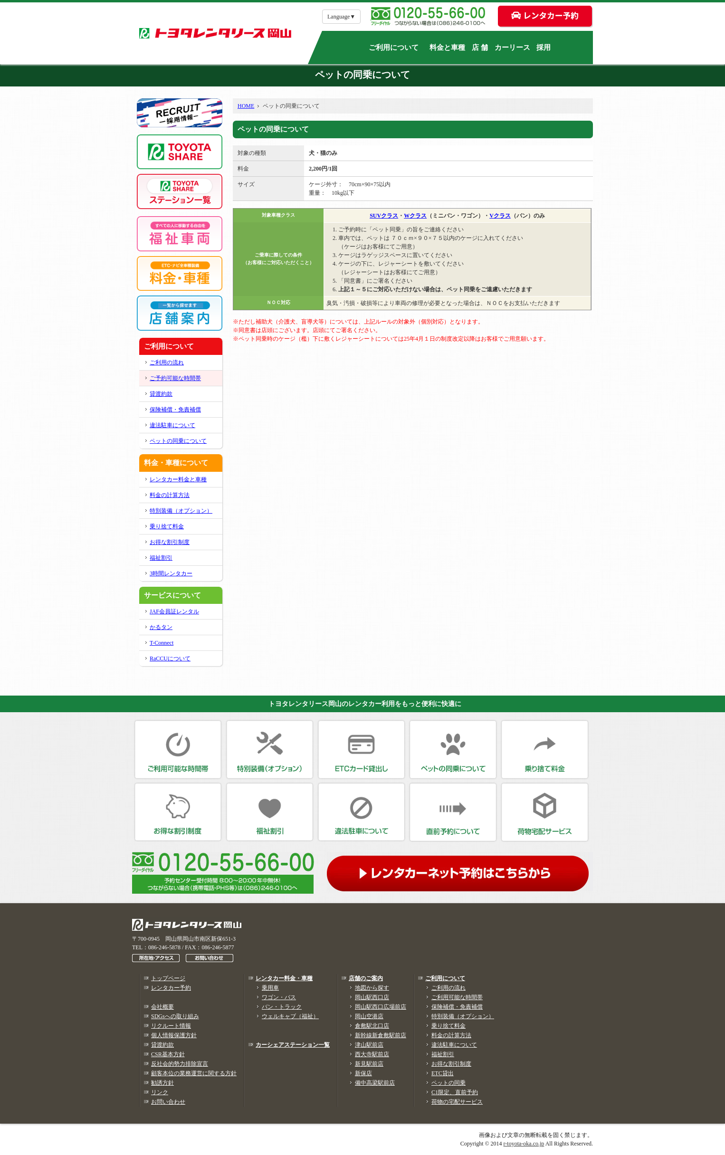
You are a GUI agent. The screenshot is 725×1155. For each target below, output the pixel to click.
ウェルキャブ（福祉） (290, 1016)
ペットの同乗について (178, 441)
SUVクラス (384, 215)
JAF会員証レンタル (174, 611)
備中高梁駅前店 (375, 1082)
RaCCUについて (170, 658)
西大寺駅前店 (372, 1054)
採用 (543, 47)
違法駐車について (172, 425)
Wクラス (415, 215)
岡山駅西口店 (372, 997)
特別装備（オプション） (181, 510)
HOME (246, 106)
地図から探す (372, 987)
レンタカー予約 (171, 987)
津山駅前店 (369, 1044)
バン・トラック (282, 1006)
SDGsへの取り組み (175, 1016)
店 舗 (480, 47)
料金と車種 (447, 47)
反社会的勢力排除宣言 (179, 1063)
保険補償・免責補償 (175, 409)
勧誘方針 (162, 1082)
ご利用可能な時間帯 (457, 997)
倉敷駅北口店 (372, 1025)
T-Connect (161, 643)
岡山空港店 (369, 1016)
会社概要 (162, 1006)
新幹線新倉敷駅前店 (380, 1035)
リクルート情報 (171, 1025)
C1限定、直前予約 (454, 1092)
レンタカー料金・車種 (284, 978)
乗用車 (270, 987)
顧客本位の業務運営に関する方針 (194, 1073)
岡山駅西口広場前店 (380, 1006)
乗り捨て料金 (167, 526)
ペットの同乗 (448, 1082)
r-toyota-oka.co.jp (524, 1143)
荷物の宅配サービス (457, 1101)
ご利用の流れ (167, 362)
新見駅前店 (369, 1063)
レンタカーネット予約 (460, 871)
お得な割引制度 (170, 542)
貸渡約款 (161, 394)
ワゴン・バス (279, 997)
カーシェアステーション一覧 (293, 1044)
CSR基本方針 (168, 1054)
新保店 (363, 1073)
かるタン (161, 627)
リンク (159, 1092)
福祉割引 (161, 557)
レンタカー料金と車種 (178, 479)
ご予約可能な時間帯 (175, 378)
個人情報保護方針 (174, 1035)
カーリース (512, 47)
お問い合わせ (168, 1101)
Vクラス (500, 215)
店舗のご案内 (366, 978)
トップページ (168, 978)
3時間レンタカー (171, 573)
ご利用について (394, 47)
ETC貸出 (442, 1073)
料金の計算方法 (170, 495)
